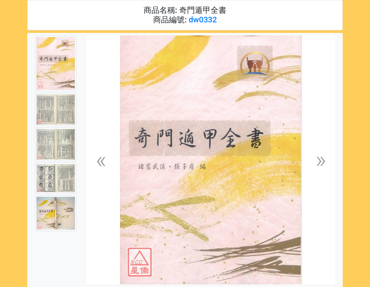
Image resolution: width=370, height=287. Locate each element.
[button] (100, 160)
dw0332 (203, 19)
